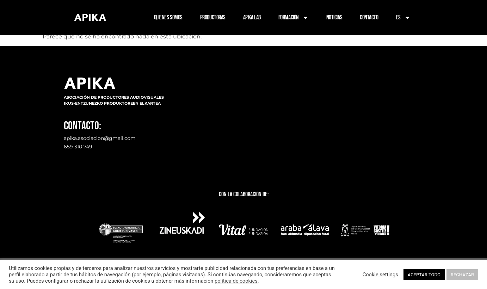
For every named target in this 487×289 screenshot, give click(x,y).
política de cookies (236, 281)
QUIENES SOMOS (168, 17)
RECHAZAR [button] (462, 274)
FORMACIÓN (293, 17)
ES (403, 17)
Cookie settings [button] (380, 274)
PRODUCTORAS (213, 17)
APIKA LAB (252, 17)
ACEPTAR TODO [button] (424, 274)
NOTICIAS (334, 17)
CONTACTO (369, 17)
